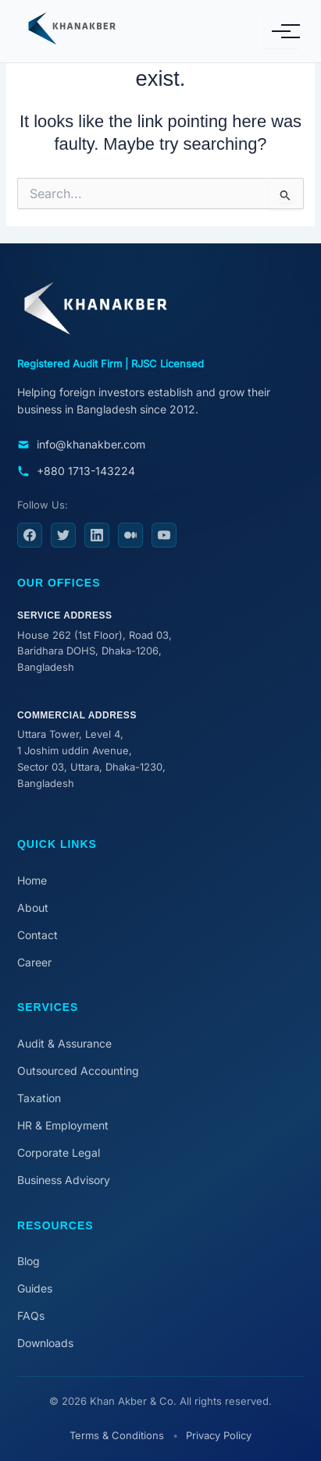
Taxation (39, 1098)
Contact (37, 934)
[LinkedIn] (96, 535)
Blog (28, 1261)
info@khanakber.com (81, 444)
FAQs (31, 1315)
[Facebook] (29, 535)
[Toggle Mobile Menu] (281, 31)
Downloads (45, 1342)
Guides (34, 1288)
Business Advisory (63, 1179)
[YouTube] (164, 535)
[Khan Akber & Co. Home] (93, 31)
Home (32, 880)
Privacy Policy (218, 1435)
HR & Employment (63, 1125)
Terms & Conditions (117, 1435)
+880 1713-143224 (76, 470)
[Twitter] (63, 535)
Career (34, 962)
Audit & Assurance (64, 1043)
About (32, 907)
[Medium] (130, 535)
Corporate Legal (58, 1152)
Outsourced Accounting (78, 1070)
